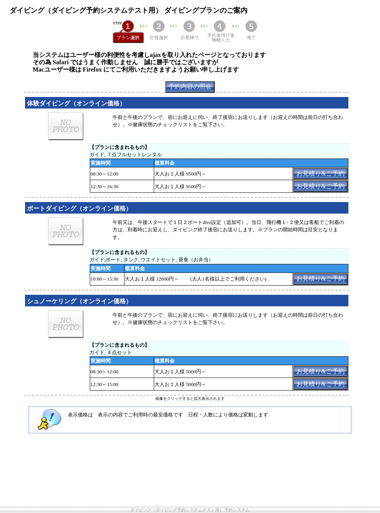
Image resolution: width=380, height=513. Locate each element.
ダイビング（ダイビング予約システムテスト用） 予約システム (190, 510)
